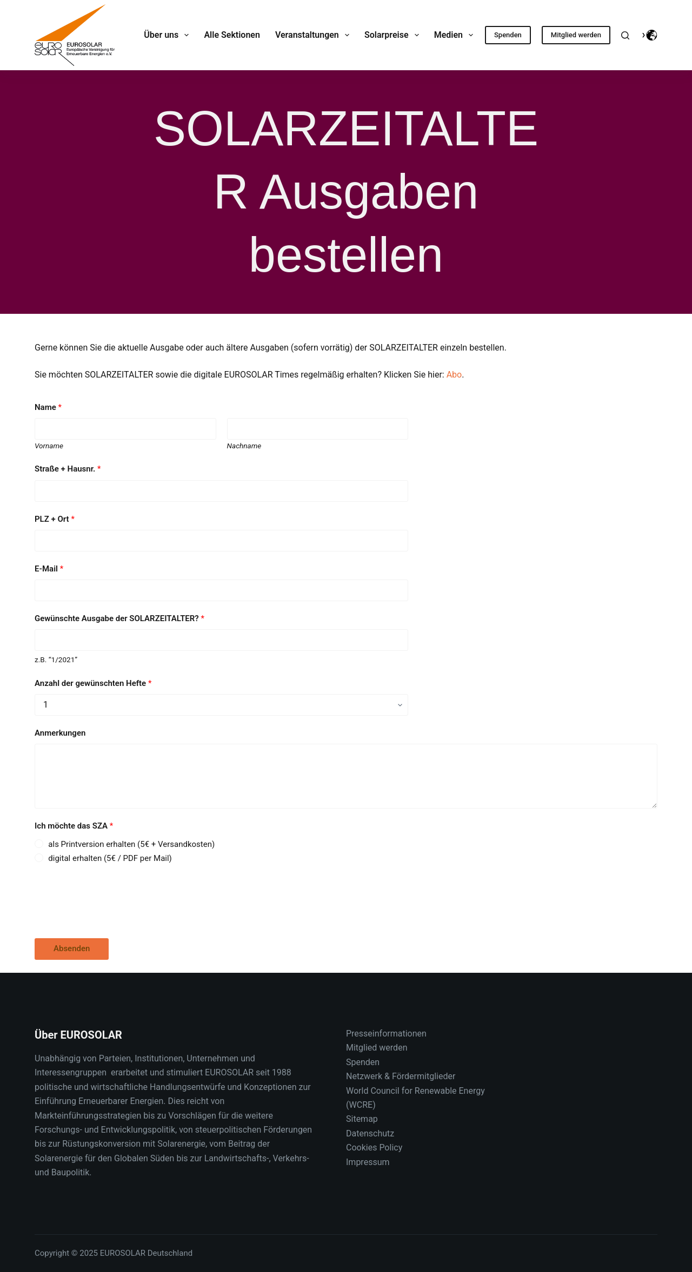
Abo (454, 374)
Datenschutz (370, 1133)
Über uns (168, 35)
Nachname (244, 445)
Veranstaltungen (314, 35)
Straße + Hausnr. (68, 469)
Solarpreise (393, 35)
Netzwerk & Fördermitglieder (400, 1076)
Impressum (368, 1162)
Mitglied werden (576, 35)
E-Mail (49, 569)
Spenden (508, 35)
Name (48, 407)
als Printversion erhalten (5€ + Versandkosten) (131, 844)
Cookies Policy (374, 1147)
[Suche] (625, 35)
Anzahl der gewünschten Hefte (93, 683)
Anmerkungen (60, 733)
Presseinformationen (386, 1033)
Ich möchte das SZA (74, 826)
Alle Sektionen (232, 35)
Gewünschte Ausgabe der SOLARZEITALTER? (119, 618)
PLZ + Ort (55, 519)
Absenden (72, 948)
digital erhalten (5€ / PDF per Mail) (109, 858)
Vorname (49, 445)
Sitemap (362, 1119)
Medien (456, 35)
